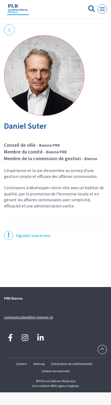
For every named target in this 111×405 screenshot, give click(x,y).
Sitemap (39, 364)
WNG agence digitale (64, 386)
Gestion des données (56, 371)
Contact (21, 364)
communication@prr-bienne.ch (28, 317)
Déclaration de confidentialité (71, 364)
